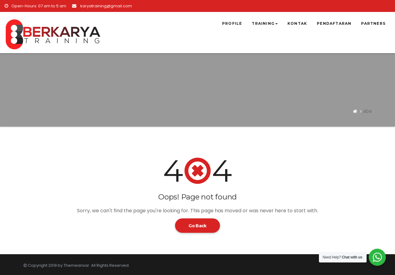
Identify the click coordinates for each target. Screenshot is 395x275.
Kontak (297, 23)
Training (265, 23)
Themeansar (76, 265)
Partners (373, 23)
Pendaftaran (334, 23)
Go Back (197, 226)
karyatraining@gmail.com (102, 6)
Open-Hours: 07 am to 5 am (35, 6)
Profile (232, 23)
